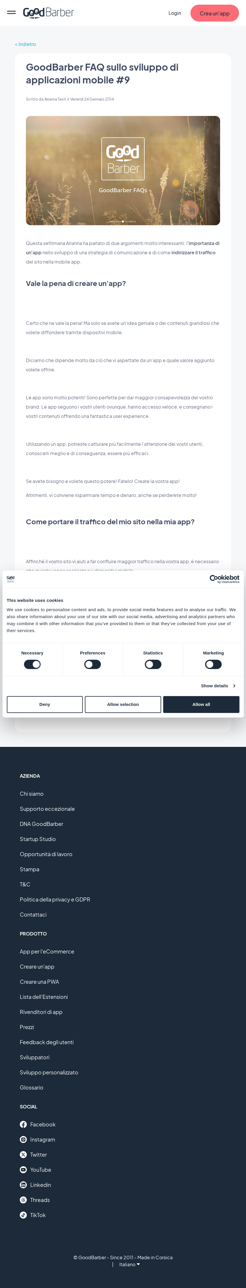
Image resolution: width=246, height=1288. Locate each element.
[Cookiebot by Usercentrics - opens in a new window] (213, 579)
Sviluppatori (34, 1057)
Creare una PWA (39, 981)
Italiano (129, 1264)
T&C (25, 884)
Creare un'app (37, 966)
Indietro (27, 44)
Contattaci (33, 914)
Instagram (37, 1139)
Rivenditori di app (41, 1011)
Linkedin (35, 1184)
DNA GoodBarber (41, 823)
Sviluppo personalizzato (49, 1072)
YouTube (35, 1169)
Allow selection (123, 704)
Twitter (33, 1154)
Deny (44, 704)
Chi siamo (32, 793)
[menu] (11, 13)
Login (175, 13)
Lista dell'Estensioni (44, 996)
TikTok (33, 1215)
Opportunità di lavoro (46, 854)
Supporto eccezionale (47, 808)
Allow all (201, 704)
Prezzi (27, 1027)
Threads (35, 1199)
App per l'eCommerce (47, 951)
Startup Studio (38, 839)
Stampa (29, 869)
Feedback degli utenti (47, 1042)
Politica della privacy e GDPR (55, 899)
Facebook (38, 1124)
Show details (214, 685)
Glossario (31, 1087)
